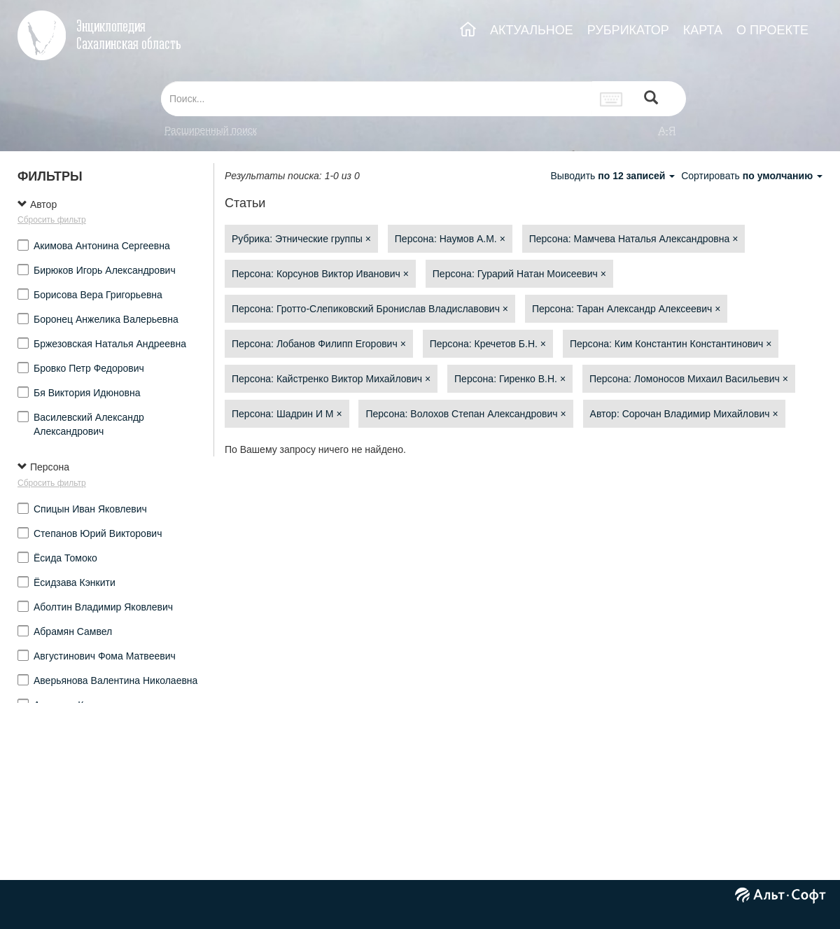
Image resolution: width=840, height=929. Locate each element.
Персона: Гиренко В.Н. (510, 378)
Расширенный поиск (210, 130)
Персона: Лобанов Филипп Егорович (319, 343)
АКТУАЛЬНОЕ (531, 30)
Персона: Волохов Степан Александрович (465, 413)
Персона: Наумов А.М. (450, 238)
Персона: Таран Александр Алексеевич (626, 308)
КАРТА (702, 30)
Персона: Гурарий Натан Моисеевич (519, 273)
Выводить (614, 175)
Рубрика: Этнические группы (301, 238)
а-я (667, 130)
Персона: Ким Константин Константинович (671, 343)
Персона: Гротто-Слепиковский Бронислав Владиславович (370, 308)
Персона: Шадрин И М (287, 413)
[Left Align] (651, 99)
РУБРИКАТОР (628, 30)
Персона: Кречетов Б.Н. (488, 343)
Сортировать (751, 175)
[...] (376, 98)
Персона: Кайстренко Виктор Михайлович (331, 378)
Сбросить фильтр (52, 220)
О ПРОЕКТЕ (772, 30)
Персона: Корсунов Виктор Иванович (320, 273)
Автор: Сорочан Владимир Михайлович (684, 413)
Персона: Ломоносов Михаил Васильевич (688, 378)
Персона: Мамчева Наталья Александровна (633, 238)
